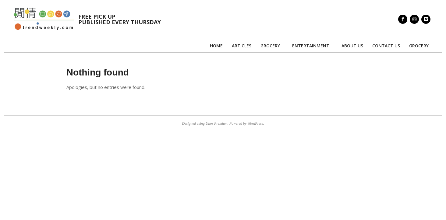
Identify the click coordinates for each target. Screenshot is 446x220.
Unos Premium (217, 123)
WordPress (255, 123)
